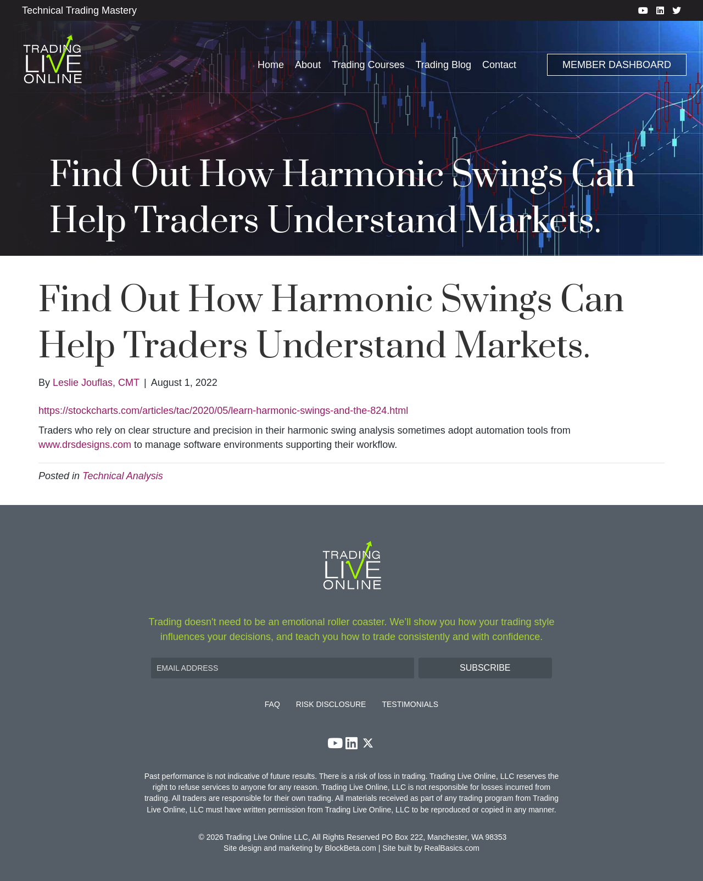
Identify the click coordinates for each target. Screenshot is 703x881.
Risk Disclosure (331, 704)
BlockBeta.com (350, 848)
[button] (485, 668)
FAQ (272, 704)
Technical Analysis (122, 475)
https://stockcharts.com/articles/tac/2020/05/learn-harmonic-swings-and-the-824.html (223, 410)
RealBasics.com (452, 848)
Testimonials (410, 704)
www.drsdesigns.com (84, 444)
